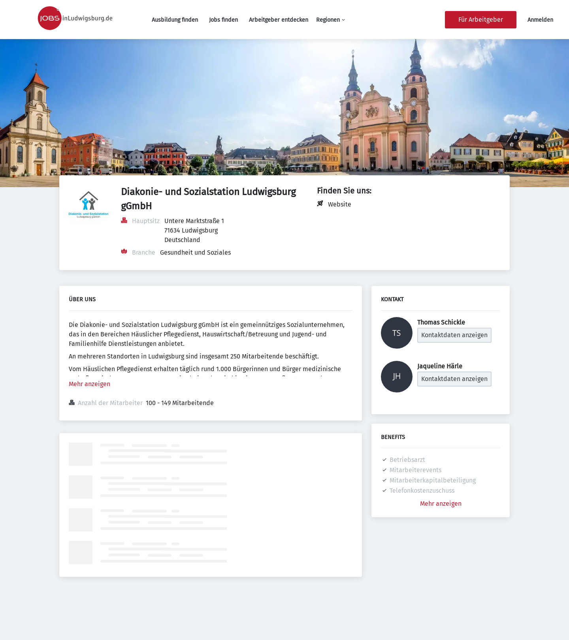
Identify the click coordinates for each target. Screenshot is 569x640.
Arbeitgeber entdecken (278, 20)
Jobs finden (223, 20)
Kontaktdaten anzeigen (454, 335)
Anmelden (540, 20)
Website (339, 204)
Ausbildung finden (175, 20)
